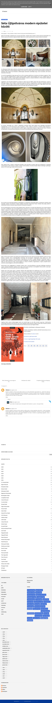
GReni (5, 31)
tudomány (3, 605)
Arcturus (4, 685)
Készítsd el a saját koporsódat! (30, 336)
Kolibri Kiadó (4, 524)
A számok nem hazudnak (29, 341)
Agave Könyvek (4, 484)
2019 (4, 671)
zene (2, 609)
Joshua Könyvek (4, 521)
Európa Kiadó (4, 504)
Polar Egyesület (4, 554)
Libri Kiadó (3, 530)
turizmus (3, 607)
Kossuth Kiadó (4, 526)
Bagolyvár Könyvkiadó (6, 493)
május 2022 (4, 656)
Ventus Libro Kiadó (5, 563)
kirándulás (3, 589)
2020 (2, 467)
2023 (2, 473)
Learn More (24, 6)
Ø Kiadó (3, 568)
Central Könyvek (4, 499)
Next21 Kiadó (4, 548)
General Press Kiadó (5, 513)
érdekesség (3, 611)
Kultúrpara (4, 691)
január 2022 (4, 664)
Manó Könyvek (4, 537)
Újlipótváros (4, 19)
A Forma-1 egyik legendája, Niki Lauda (32, 339)
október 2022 (5, 646)
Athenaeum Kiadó (5, 491)
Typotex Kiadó (4, 561)
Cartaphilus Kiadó (5, 497)
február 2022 (5, 662)
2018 (4, 673)
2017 (4, 675)
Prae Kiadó (3, 559)
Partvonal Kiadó (4, 552)
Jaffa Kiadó (3, 519)
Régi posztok (30, 580)
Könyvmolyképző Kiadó (6, 528)
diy (2, 585)
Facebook (33, 333)
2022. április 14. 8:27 (13, 408)
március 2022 (5, 660)
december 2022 (5, 642)
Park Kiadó (3, 550)
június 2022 (4, 654)
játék (2, 587)
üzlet (2, 614)
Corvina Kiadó (4, 502)
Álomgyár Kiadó (4, 565)
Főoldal (28, 582)
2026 (2, 480)
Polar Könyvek (4, 557)
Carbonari (4, 687)
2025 (2, 478)
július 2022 (4, 652)
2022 (2, 471)
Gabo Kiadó (3, 510)
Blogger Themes (34, 701)
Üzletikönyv (3, 570)
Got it (29, 6)
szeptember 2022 (6, 648)
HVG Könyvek (4, 515)
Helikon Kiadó (4, 517)
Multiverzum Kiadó (5, 546)
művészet (3, 596)
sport (2, 600)
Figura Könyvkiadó (5, 506)
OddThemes (21, 701)
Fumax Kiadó (4, 508)
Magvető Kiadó (4, 535)
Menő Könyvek (4, 541)
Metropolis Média (5, 544)
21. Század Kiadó (4, 482)
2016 (4, 677)
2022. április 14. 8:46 (16, 402)
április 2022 (4, 658)
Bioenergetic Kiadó (5, 495)
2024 (2, 475)
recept (2, 598)
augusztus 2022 (5, 650)
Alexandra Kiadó (4, 486)
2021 (2, 469)
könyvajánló (3, 594)
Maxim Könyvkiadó (5, 539)
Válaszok (8, 399)
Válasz (7, 397)
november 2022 (5, 644)
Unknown (8, 389)
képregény (3, 592)
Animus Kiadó (4, 488)
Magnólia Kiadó (4, 532)
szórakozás (3, 603)
